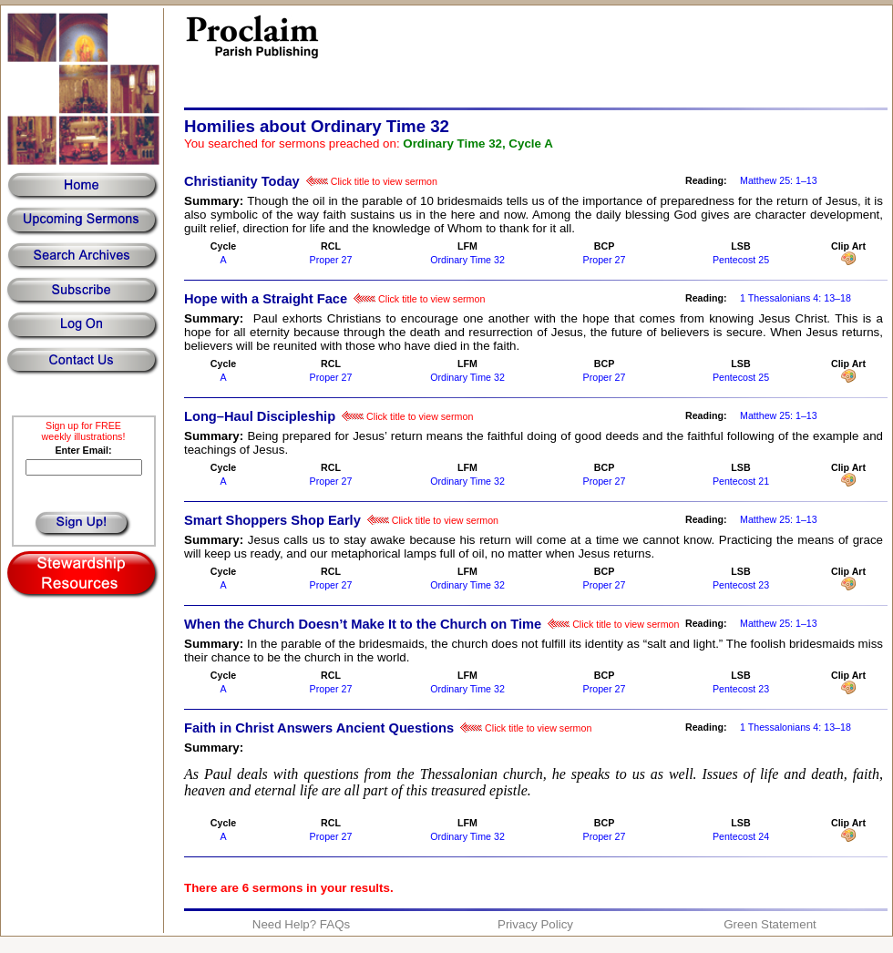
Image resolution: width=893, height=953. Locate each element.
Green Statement (770, 924)
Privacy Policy (535, 924)
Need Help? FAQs (301, 924)
